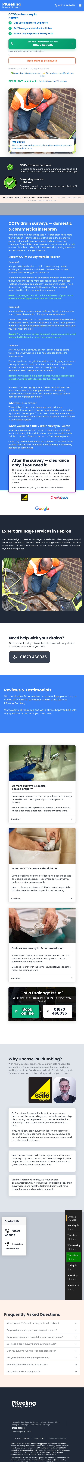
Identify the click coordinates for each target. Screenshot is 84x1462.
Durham (28, 148)
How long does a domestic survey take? (27, 1364)
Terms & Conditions (21, 1438)
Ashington (15, 1425)
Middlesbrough (36, 1425)
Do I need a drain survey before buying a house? (31, 1343)
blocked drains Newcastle (57, 1438)
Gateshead (65, 145)
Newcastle (54, 145)
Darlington (43, 1422)
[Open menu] (80, 5)
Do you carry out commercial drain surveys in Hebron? (35, 1337)
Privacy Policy (39, 1438)
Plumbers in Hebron (12, 197)
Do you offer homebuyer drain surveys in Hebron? (32, 1330)
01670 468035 (29, 657)
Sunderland (17, 148)
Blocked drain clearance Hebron (38, 197)
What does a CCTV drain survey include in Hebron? (33, 1323)
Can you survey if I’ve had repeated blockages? (31, 1350)
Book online (24, 1011)
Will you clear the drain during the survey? (28, 1357)
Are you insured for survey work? (23, 1371)
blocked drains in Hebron (52, 487)
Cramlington (25, 1425)
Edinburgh (46, 1425)
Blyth (57, 1422)
